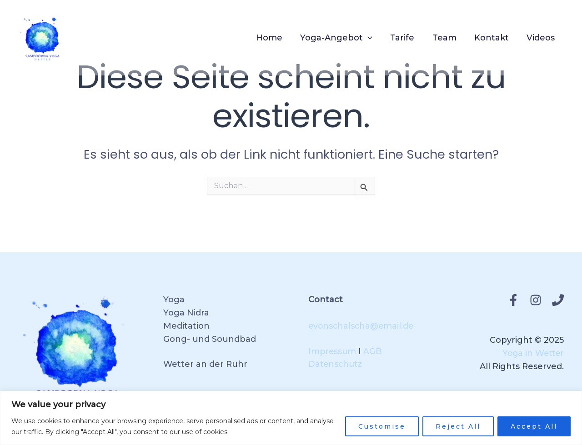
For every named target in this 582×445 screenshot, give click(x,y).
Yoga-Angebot (343, 38)
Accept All (534, 426)
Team (448, 38)
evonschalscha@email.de (362, 326)
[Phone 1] (558, 300)
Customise (382, 426)
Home (277, 38)
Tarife (408, 38)
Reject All (458, 426)
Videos (541, 38)
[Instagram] (536, 300)
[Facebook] (513, 300)
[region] (291, 418)
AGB (374, 351)
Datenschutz (336, 364)
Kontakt (494, 38)
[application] (374, 38)
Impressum (332, 351)
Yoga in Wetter (532, 353)
